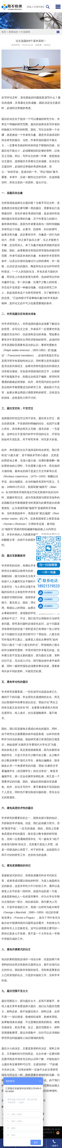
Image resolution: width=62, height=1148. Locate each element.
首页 (3, 32)
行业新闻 (25, 32)
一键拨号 (54, 1143)
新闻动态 (13, 32)
